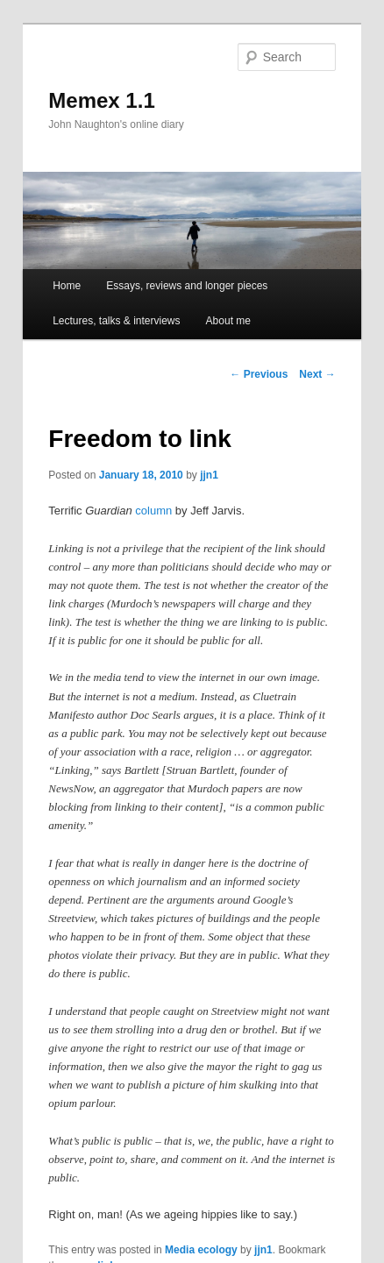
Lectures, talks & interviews (116, 321)
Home (67, 286)
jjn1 (209, 475)
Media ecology (201, 1250)
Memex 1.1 (101, 100)
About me (228, 321)
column (153, 510)
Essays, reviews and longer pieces (186, 286)
